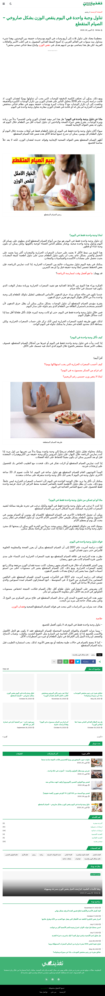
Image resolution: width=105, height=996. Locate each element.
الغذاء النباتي (68, 855)
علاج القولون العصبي (11, 855)
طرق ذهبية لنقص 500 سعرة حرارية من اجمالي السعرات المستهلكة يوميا (74, 944)
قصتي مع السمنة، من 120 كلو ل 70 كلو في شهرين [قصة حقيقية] (66, 793)
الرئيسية (62, 992)
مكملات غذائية (67, 859)
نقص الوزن (44, 45)
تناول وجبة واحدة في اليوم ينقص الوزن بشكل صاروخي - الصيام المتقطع (20, 694)
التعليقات (19, 753)
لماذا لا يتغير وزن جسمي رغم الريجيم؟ (82, 376)
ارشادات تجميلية (52, 827)
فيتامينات (77, 859)
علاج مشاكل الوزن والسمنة (80, 655)
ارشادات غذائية (52, 830)
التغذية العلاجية (52, 837)
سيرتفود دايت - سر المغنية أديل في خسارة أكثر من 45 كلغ (18, 723)
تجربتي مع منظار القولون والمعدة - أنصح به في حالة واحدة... (68, 771)
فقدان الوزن (18, 606)
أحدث (99, 736)
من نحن (53, 992)
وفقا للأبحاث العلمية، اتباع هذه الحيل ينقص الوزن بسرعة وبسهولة (72, 889)
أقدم (5, 736)
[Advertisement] (52, 69)
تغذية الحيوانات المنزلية (54, 855)
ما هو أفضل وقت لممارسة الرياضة (75, 273)
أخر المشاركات (52, 753)
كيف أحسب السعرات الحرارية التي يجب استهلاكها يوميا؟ (73, 364)
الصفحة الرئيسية (96, 12)
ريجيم (87, 12)
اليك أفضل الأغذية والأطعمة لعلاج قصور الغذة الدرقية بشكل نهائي (78, 911)
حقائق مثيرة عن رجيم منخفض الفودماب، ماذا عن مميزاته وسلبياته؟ (87, 694)
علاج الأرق (25, 855)
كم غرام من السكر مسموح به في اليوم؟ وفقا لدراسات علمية (54, 723)
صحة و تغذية (52, 841)
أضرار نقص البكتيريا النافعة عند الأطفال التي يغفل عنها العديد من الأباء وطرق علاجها (71, 919)
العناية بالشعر (97, 855)
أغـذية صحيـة (52, 823)
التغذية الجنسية (52, 834)
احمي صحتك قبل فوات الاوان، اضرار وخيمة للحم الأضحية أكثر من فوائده (75, 927)
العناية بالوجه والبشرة (82, 855)
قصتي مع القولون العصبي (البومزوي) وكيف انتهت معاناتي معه (68, 782)
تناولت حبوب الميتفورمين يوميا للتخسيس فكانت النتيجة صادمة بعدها (65, 760)
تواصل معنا (44, 992)
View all (6, 669)
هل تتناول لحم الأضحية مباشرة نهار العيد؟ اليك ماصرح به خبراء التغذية (76, 935)
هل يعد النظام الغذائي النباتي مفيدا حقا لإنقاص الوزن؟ (88, 723)
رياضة (41, 855)
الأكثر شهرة (86, 753)
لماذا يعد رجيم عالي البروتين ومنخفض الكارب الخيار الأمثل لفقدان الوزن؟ (54, 694)
